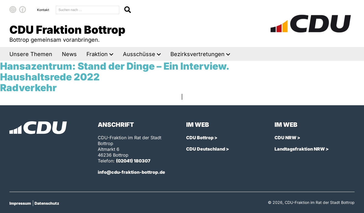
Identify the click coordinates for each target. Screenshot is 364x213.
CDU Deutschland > (207, 149)
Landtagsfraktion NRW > (302, 149)
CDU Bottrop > (201, 137)
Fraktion (97, 54)
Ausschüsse (139, 54)
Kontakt (43, 10)
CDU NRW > (287, 137)
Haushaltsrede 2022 (50, 77)
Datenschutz (47, 203)
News (69, 54)
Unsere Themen (30, 54)
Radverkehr (28, 87)
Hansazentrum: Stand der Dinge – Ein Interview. (115, 66)
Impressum (20, 203)
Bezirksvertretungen (197, 54)
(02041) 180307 (133, 161)
